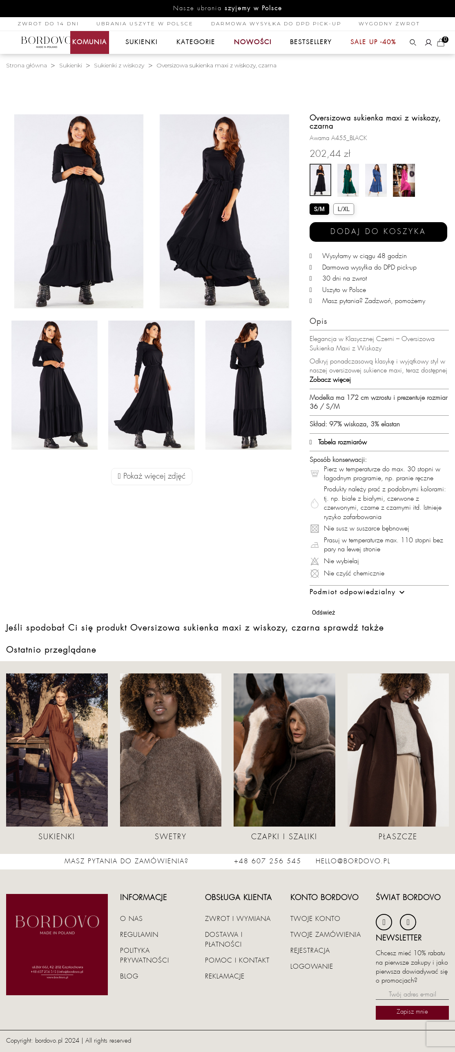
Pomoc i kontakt (237, 960)
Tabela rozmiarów (338, 442)
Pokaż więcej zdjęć (151, 476)
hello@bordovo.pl (353, 861)
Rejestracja (310, 950)
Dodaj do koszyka (378, 231)
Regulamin (139, 934)
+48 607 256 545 (267, 861)
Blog (129, 976)
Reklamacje (225, 976)
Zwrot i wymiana (238, 919)
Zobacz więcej (330, 379)
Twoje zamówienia (325, 934)
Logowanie (311, 966)
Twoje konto (315, 919)
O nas (131, 919)
